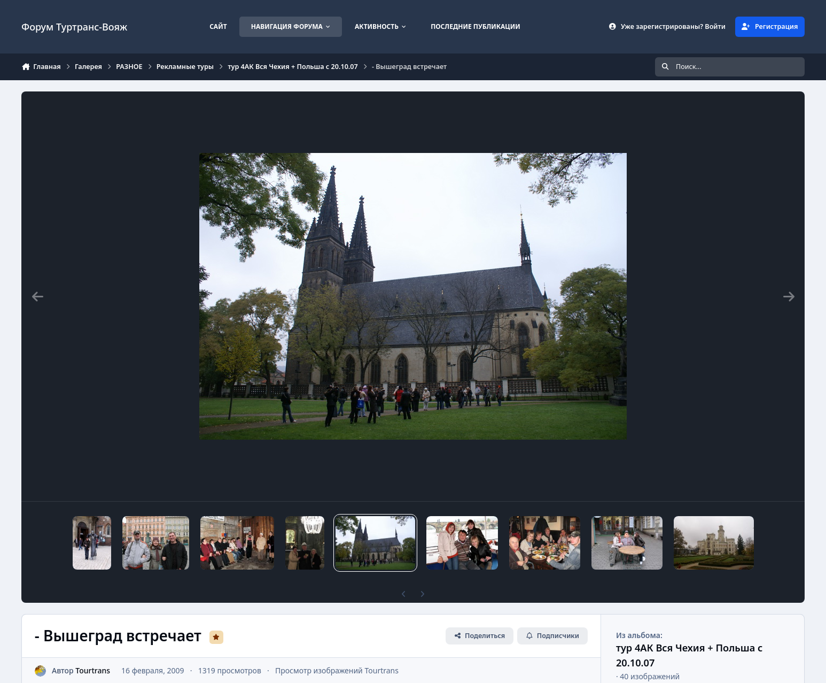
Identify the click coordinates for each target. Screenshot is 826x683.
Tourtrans (92, 670)
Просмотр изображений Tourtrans (337, 670)
